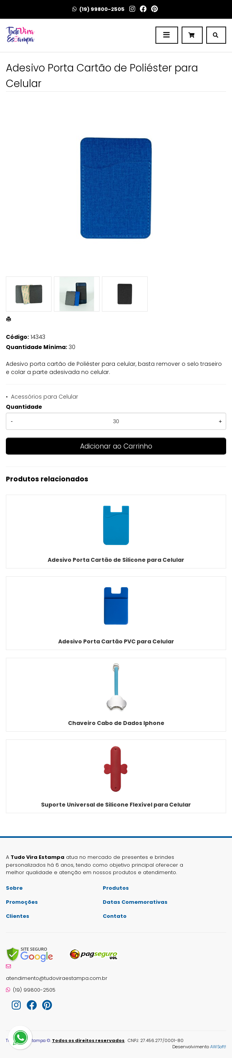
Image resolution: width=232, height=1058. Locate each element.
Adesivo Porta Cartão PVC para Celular (116, 641)
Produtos (116, 888)
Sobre (14, 888)
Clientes (17, 916)
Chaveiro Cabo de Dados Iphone (116, 723)
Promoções (22, 902)
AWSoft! (218, 1047)
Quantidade (24, 407)
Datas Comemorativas (135, 902)
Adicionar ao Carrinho (116, 446)
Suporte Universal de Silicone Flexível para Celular (116, 805)
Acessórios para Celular (44, 397)
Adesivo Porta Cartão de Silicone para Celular (116, 560)
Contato (115, 916)
